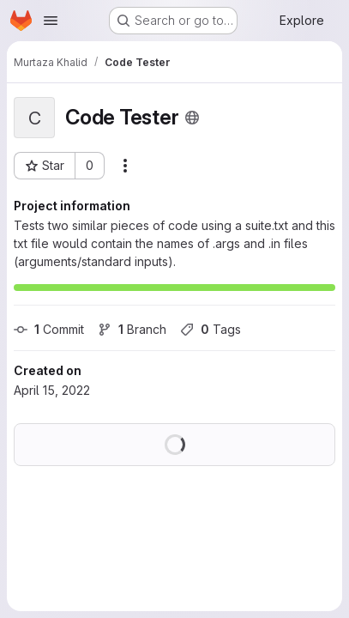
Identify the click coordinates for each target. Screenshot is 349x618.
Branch (132, 329)
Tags (210, 329)
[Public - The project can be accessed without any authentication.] (192, 117)
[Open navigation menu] (50, 20)
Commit (49, 329)
